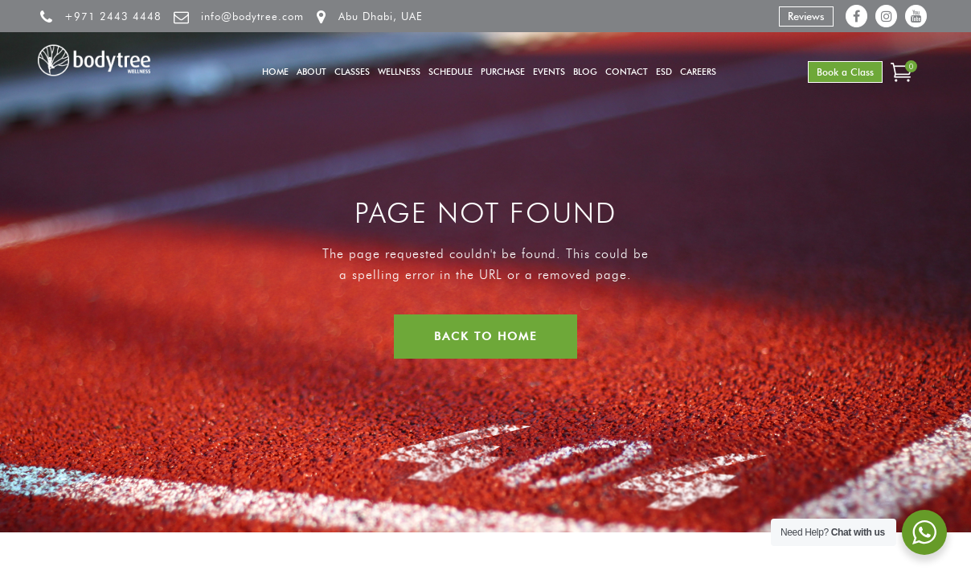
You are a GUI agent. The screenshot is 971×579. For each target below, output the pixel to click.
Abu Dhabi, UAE (380, 16)
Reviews (806, 16)
